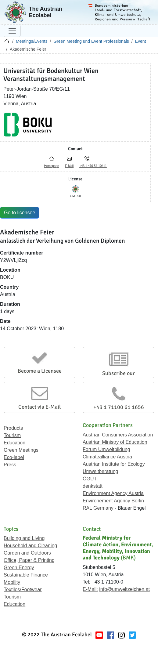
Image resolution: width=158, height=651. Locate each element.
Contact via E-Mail (39, 406)
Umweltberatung (100, 471)
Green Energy (19, 567)
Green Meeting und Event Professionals (91, 41)
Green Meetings (21, 450)
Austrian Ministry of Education (115, 442)
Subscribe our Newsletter (118, 376)
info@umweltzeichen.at (124, 589)
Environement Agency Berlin (113, 500)
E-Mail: (90, 589)
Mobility (12, 582)
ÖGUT (90, 478)
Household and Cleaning (30, 545)
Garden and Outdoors (27, 552)
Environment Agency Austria (113, 493)
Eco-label (14, 457)
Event (140, 41)
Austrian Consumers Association (118, 434)
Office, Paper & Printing (29, 560)
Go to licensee (19, 212)
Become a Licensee (40, 370)
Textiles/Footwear (23, 589)
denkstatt (92, 486)
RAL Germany (98, 508)
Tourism (12, 435)
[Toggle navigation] (12, 31)
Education (14, 442)
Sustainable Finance (26, 574)
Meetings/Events (32, 41)
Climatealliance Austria (107, 456)
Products (13, 428)
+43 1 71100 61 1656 (118, 407)
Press (10, 464)
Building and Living (24, 538)
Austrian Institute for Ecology (114, 464)
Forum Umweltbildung (106, 449)
